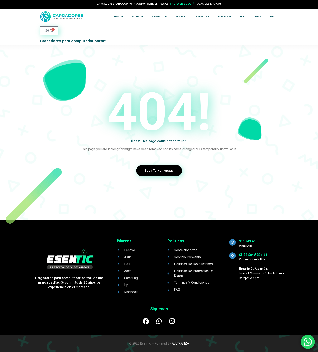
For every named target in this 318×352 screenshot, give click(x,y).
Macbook (224, 16)
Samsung (202, 16)
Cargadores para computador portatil (74, 41)
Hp (272, 16)
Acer (138, 16)
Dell (258, 16)
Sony (243, 16)
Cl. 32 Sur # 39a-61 (253, 255)
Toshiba (181, 16)
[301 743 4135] (232, 242)
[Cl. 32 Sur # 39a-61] (232, 255)
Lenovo (159, 16)
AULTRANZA (180, 343)
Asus (118, 16)
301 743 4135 (249, 241)
